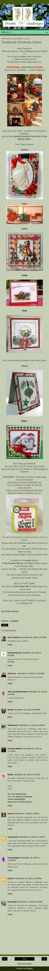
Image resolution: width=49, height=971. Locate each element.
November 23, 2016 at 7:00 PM (32, 837)
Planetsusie (13, 725)
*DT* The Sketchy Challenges (20, 797)
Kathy (24, 204)
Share (5, 625)
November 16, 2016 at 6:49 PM (27, 710)
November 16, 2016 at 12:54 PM (30, 673)
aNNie (24, 229)
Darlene (24, 150)
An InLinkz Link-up (9, 611)
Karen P (11, 878)
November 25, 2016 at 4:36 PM (28, 878)
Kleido (10, 775)
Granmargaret (14, 858)
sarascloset (13, 837)
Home (24, 959)
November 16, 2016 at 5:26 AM (33, 637)
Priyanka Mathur (15, 749)
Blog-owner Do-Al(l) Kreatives (20, 802)
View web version (24, 964)
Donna (24, 366)
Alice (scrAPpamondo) (18, 692)
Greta (10, 814)
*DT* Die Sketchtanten (17, 794)
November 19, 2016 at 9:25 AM (32, 725)
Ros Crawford (14, 637)
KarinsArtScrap (14, 653)
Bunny (10, 710)
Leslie (24, 275)
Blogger (29, 968)
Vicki (24, 311)
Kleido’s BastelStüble (16, 799)
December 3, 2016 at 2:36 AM (30, 902)
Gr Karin (11, 662)
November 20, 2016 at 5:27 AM (27, 775)
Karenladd (12, 902)
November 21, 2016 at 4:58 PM (26, 814)
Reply (10, 645)
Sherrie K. (12, 673)
